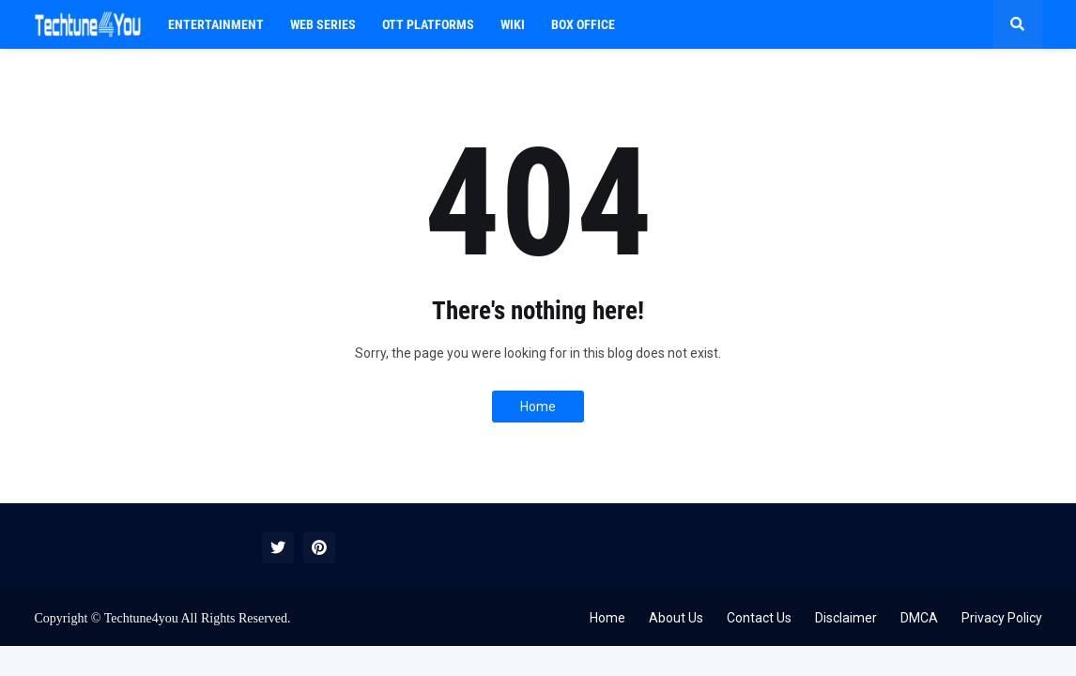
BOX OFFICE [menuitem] (583, 24)
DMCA (919, 617)
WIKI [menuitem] (512, 24)
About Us (676, 617)
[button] (1017, 24)
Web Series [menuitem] (323, 24)
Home (538, 406)
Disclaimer (846, 617)
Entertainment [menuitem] (216, 24)
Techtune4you (141, 618)
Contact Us (759, 617)
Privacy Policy (1001, 617)
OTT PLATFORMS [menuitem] (428, 24)
